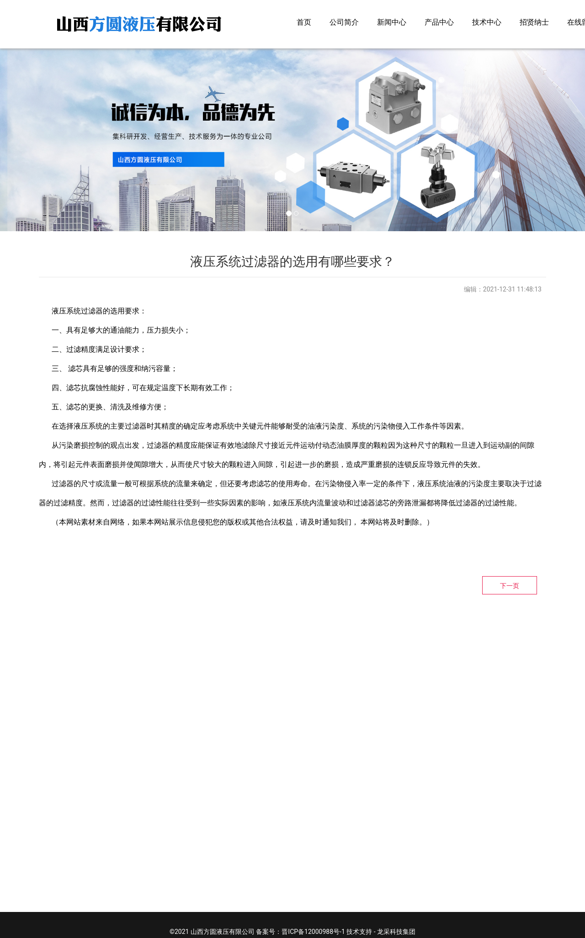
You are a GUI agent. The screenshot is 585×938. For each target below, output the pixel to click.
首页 (304, 22)
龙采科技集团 (396, 931)
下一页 (509, 585)
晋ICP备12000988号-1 (313, 931)
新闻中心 (391, 22)
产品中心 (439, 22)
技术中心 (486, 22)
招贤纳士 (534, 22)
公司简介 (344, 22)
